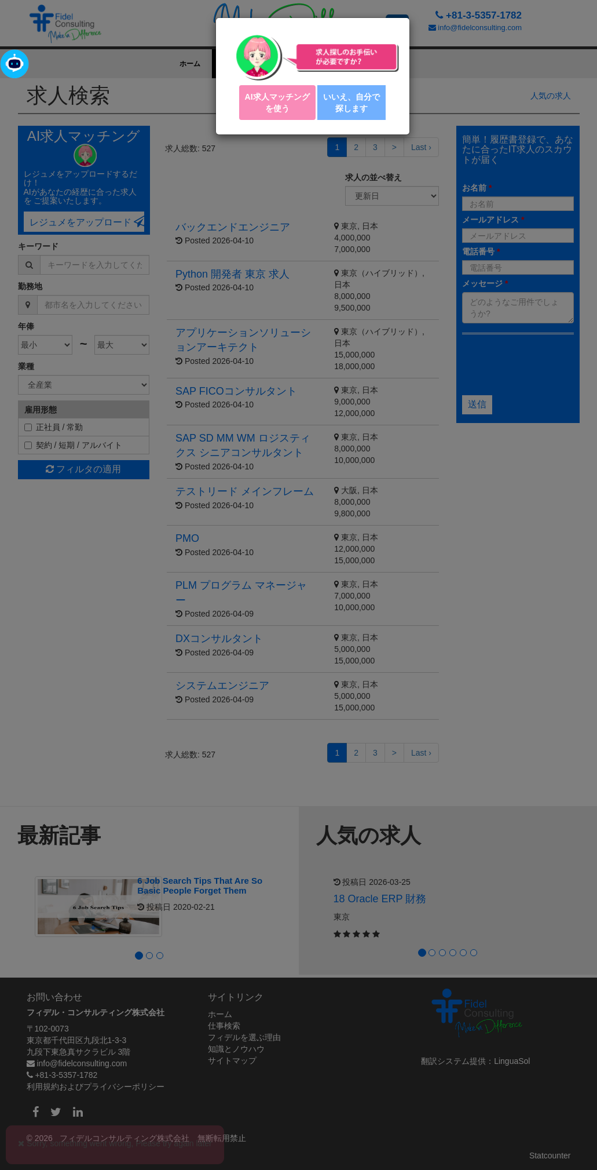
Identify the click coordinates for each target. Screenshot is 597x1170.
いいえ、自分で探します (351, 102)
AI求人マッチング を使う (277, 102)
